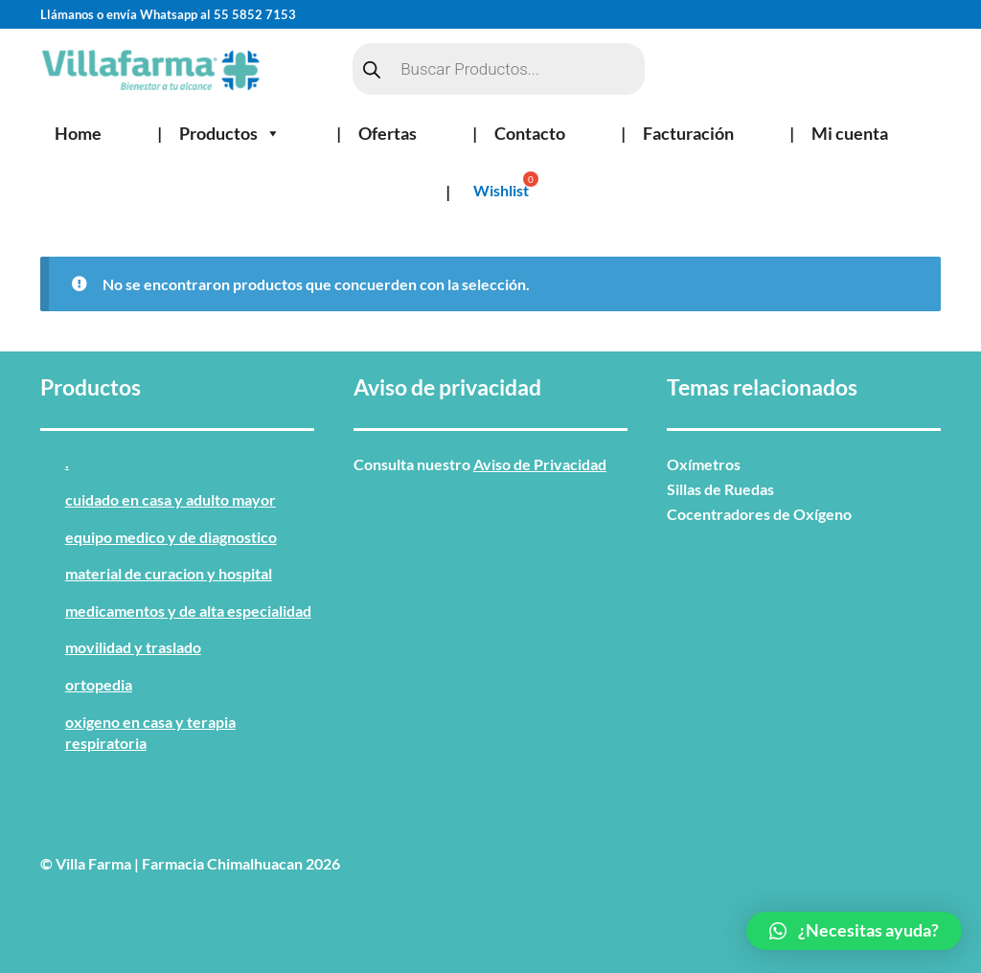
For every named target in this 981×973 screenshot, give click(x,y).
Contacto (529, 133)
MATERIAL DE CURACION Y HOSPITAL (168, 573)
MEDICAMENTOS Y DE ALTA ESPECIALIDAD (188, 610)
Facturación (688, 133)
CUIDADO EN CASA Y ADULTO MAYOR (170, 499)
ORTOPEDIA (98, 684)
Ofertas (387, 133)
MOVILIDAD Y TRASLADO (133, 647)
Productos (230, 133)
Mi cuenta (849, 133)
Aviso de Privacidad (539, 464)
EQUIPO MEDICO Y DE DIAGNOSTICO (171, 537)
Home (78, 133)
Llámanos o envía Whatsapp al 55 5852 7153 (168, 14)
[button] (854, 931)
